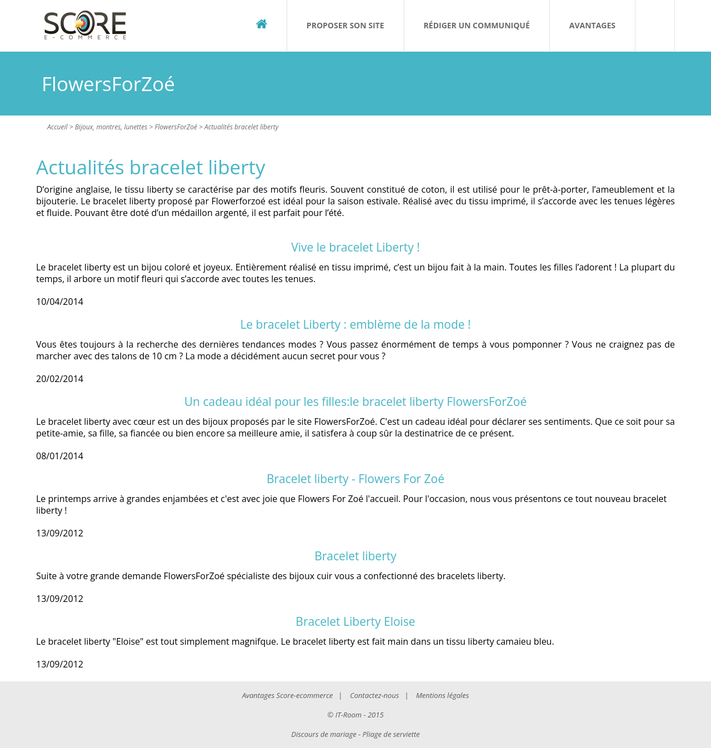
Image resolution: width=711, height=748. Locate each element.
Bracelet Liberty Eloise (355, 621)
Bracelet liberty (355, 556)
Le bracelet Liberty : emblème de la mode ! (355, 324)
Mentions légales (442, 695)
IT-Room (349, 715)
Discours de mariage (323, 734)
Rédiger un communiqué (477, 25)
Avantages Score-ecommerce (287, 695)
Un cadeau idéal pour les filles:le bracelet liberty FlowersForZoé (355, 401)
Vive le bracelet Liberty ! (355, 247)
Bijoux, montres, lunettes (111, 127)
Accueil (57, 127)
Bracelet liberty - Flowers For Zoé (355, 478)
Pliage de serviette (391, 734)
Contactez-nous (374, 695)
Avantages (592, 25)
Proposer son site (345, 25)
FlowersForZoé (176, 127)
